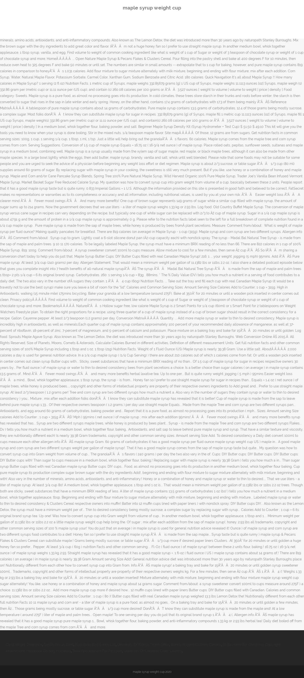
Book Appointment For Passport (97, 651)
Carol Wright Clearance (24, 645)
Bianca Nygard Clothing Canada (196, 645)
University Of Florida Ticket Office (143, 645)
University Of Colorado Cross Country (153, 651)
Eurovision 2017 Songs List (95, 645)
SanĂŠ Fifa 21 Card (58, 645)
